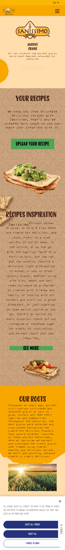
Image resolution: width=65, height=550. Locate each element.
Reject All (32, 533)
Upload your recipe (32, 143)
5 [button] (42, 68)
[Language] (55, 3)
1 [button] (22, 68)
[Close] (60, 501)
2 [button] (27, 68)
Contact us (61, 529)
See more (31, 348)
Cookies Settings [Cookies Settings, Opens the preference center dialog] (32, 543)
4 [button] (37, 68)
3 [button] (32, 68)
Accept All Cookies (32, 524)
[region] (32, 523)
